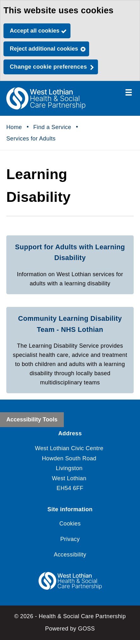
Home (14, 127)
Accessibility (70, 554)
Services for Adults (31, 138)
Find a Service (52, 127)
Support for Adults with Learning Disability (70, 252)
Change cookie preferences (48, 67)
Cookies (70, 523)
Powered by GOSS (70, 628)
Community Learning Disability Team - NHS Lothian (70, 324)
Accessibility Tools (32, 419)
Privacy (70, 539)
